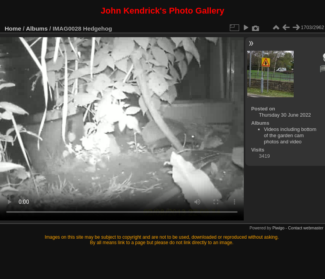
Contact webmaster (305, 228)
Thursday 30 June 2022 (285, 115)
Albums (37, 28)
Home (13, 28)
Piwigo (278, 228)
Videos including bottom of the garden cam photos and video (290, 135)
